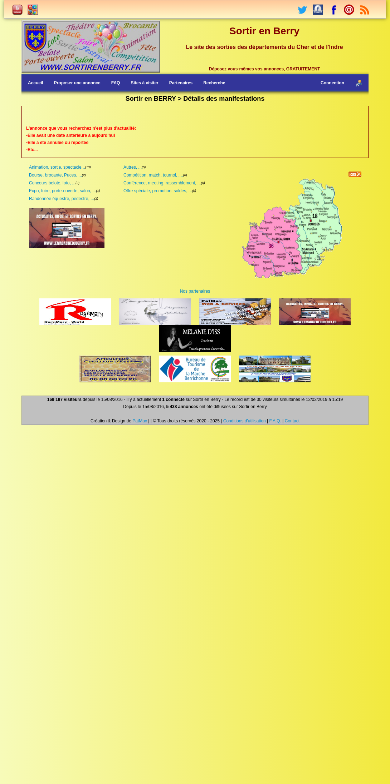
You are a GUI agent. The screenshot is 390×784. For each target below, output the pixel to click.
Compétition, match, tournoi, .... (153, 175)
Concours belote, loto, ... (52, 182)
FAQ (115, 82)
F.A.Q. (275, 420)
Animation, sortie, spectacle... (57, 167)
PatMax (139, 420)
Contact (292, 420)
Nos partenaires (195, 291)
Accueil (35, 82)
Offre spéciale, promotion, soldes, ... (157, 190)
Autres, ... (132, 167)
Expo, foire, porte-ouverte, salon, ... (62, 190)
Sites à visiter (144, 82)
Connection (332, 82)
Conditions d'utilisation (244, 420)
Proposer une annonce (77, 82)
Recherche (214, 82)
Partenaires (180, 82)
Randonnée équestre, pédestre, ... (61, 198)
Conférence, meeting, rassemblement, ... (162, 182)
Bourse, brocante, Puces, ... (55, 175)
